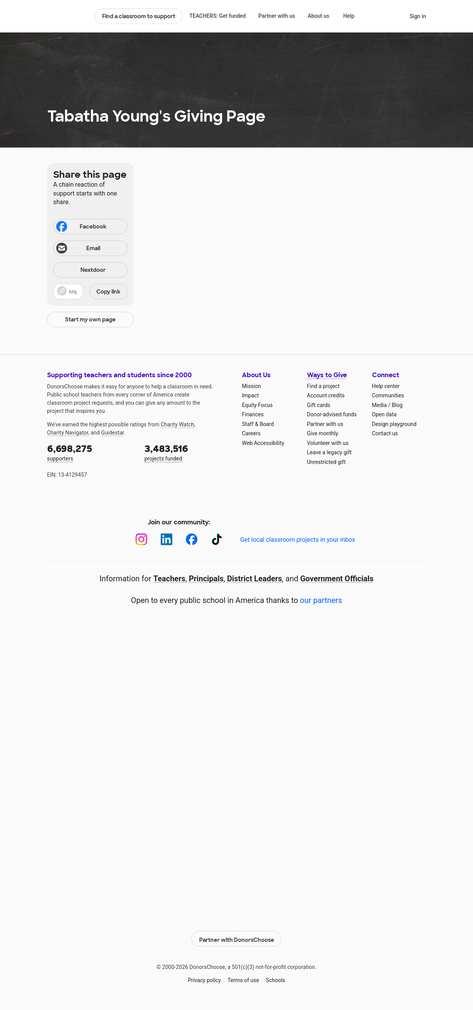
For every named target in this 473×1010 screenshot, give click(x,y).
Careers (251, 433)
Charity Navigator (68, 432)
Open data (384, 414)
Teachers (169, 578)
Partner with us (276, 16)
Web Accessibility (263, 443)
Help (348, 16)
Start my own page (90, 319)
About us (318, 16)
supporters (90, 452)
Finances (253, 414)
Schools (275, 979)
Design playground (394, 424)
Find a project (323, 386)
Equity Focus (257, 405)
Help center (386, 386)
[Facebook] (192, 539)
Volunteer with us (328, 443)
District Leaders (254, 578)
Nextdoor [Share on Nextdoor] (81, 270)
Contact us (385, 433)
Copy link (108, 291)
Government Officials (337, 578)
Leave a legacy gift (329, 452)
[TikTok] (217, 539)
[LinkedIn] (166, 539)
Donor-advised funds (332, 414)
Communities (388, 395)
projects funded (188, 452)
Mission (251, 386)
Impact (250, 395)
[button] (90, 291)
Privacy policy (204, 979)
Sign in (418, 16)
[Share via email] (90, 248)
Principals (206, 578)
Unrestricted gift (326, 462)
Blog (397, 405)
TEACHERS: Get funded (217, 16)
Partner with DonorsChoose (236, 937)
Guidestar (112, 432)
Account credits (326, 395)
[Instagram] (141, 539)
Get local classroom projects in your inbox (297, 539)
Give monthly (322, 433)
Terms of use (243, 979)
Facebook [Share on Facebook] (81, 227)
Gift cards (319, 405)
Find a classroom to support (138, 16)
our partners (321, 600)
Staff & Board (258, 424)
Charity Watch (177, 424)
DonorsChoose (68, 16)
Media (379, 405)
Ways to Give (327, 375)
